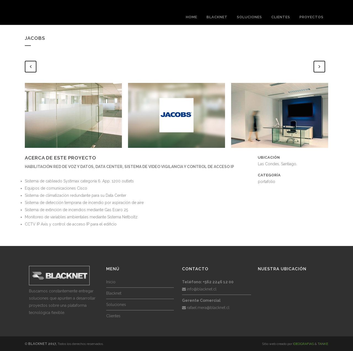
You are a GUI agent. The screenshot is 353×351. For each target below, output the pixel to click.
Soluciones (116, 304)
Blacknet (113, 293)
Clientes (113, 316)
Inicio (111, 282)
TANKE (323, 344)
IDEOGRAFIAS (303, 344)
